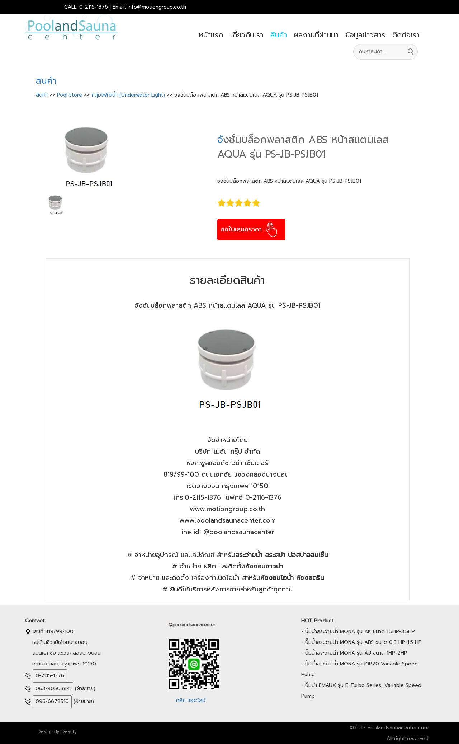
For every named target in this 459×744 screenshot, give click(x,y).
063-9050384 (53, 688)
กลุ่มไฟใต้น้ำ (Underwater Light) (129, 95)
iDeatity (69, 731)
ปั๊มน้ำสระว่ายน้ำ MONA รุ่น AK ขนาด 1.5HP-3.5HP (360, 631)
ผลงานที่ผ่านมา (316, 34)
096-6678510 (52, 701)
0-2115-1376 (50, 675)
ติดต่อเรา (406, 34)
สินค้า (278, 34)
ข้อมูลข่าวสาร (365, 34)
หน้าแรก (211, 34)
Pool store (70, 95)
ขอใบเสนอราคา (250, 229)
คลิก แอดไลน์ (190, 700)
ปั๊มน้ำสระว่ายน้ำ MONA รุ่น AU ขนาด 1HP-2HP (356, 653)
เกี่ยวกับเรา (246, 34)
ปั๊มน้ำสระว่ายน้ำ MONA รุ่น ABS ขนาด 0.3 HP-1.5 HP (363, 642)
